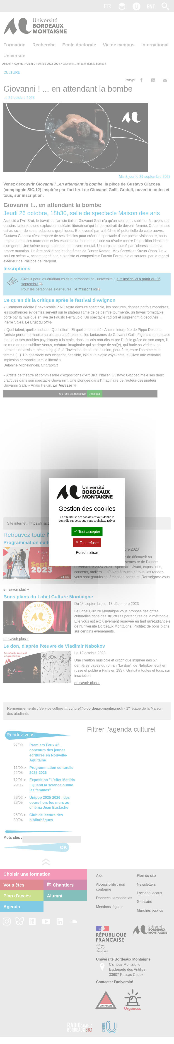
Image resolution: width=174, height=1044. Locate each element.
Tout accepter (87, 531)
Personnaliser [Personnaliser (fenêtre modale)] (87, 552)
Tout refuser (87, 543)
